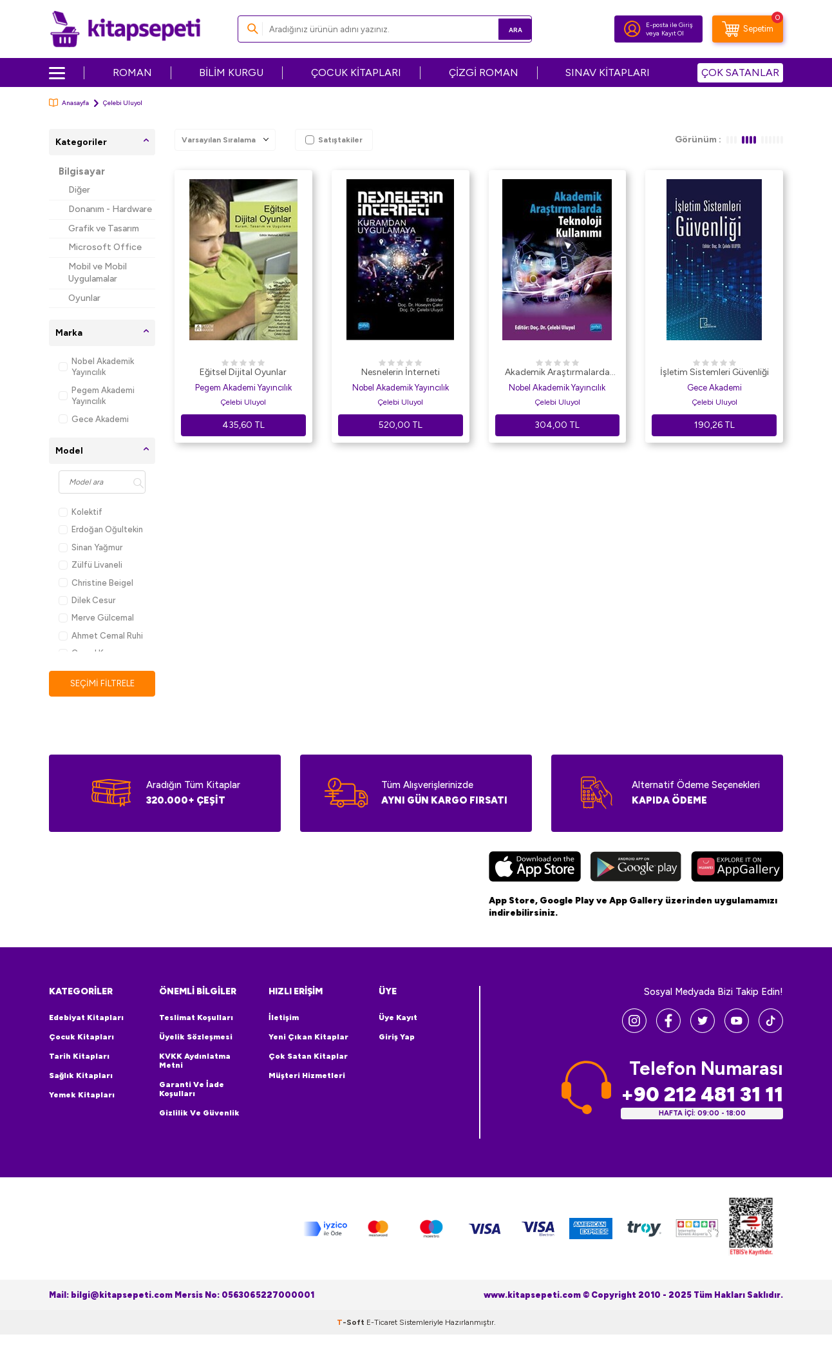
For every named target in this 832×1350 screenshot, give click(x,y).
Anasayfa (69, 103)
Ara (503, 28)
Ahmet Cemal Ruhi (101, 636)
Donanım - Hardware (110, 209)
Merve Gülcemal (96, 617)
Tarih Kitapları (79, 1056)
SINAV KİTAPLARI (607, 72)
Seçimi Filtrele (102, 683)
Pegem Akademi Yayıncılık (97, 395)
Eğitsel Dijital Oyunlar (243, 372)
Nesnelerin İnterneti (400, 372)
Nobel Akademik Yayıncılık (96, 366)
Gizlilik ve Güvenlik (199, 1113)
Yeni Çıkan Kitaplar (308, 1037)
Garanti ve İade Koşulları (191, 1090)
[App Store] (535, 868)
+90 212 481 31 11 (702, 1095)
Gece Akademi (94, 419)
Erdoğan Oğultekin (101, 529)
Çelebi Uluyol (243, 402)
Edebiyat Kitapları (86, 1018)
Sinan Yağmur (90, 547)
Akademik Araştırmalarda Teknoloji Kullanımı (557, 373)
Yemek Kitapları (82, 1095)
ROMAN (132, 72)
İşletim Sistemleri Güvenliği (714, 372)
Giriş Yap (397, 1037)
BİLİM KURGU (231, 72)
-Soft (351, 1322)
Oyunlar (84, 298)
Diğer (79, 189)
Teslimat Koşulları (196, 1018)
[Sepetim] (747, 29)
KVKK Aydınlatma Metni (195, 1061)
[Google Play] (636, 868)
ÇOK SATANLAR (740, 72)
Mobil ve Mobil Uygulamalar (97, 272)
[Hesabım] (632, 29)
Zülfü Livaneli (90, 565)
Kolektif (80, 512)
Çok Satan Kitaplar (308, 1056)
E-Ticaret (381, 1322)
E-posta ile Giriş (669, 25)
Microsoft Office (105, 247)
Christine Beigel (96, 583)
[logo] (125, 29)
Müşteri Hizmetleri (307, 1076)
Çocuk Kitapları (81, 1037)
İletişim (284, 1018)
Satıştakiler (334, 139)
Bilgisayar (82, 171)
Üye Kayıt (398, 1018)
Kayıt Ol (672, 33)
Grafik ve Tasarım (103, 228)
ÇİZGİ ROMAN (483, 72)
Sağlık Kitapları (81, 1076)
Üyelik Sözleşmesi (195, 1037)
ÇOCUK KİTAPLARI (356, 72)
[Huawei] (737, 868)
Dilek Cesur (87, 600)
